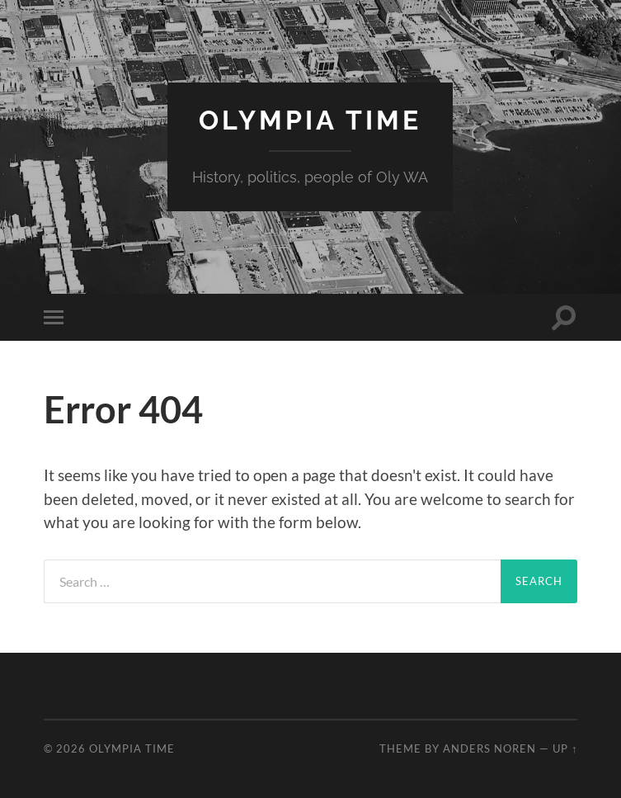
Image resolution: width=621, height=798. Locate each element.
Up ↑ (565, 748)
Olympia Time (310, 120)
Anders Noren (489, 748)
